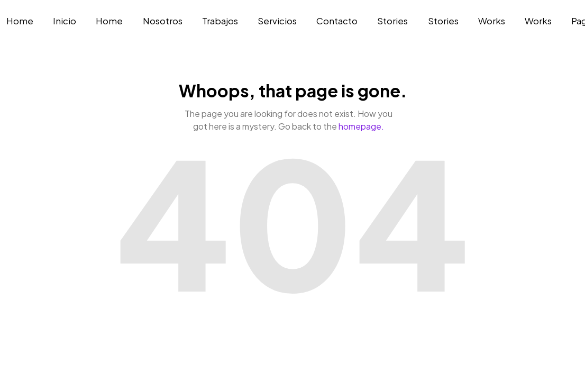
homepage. (361, 126)
